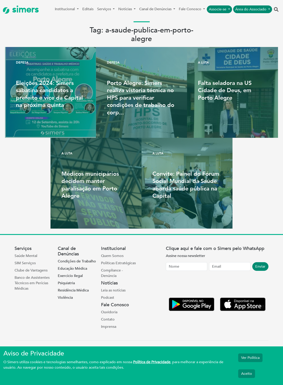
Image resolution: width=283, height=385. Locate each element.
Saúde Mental (26, 255)
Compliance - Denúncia (112, 273)
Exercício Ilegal (70, 275)
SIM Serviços (25, 263)
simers (21, 9)
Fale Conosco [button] (190, 9)
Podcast (107, 297)
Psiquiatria (66, 283)
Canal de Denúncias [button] (155, 9)
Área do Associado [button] (251, 9)
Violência (65, 297)
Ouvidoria (109, 312)
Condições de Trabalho (77, 261)
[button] (276, 10)
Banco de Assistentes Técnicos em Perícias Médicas (32, 283)
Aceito (246, 373)
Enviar (260, 266)
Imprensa (108, 326)
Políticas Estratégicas (118, 263)
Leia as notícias (113, 290)
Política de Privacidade (151, 362)
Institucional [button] (65, 9)
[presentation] (200, 285)
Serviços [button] (104, 9)
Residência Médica (73, 290)
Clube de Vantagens (31, 270)
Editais (87, 9)
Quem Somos (112, 255)
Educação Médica (72, 268)
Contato (108, 319)
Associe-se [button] (218, 9)
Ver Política (250, 357)
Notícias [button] (125, 9)
